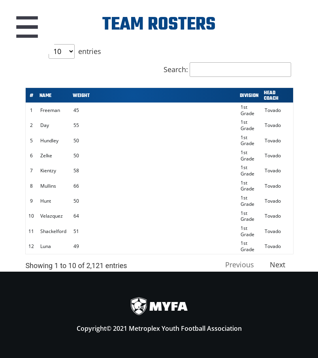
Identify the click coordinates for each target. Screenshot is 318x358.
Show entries (64, 51)
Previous (239, 264)
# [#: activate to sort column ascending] (31, 96)
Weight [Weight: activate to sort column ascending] (81, 96)
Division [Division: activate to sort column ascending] (249, 96)
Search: (227, 69)
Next (277, 264)
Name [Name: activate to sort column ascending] (45, 96)
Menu (27, 27)
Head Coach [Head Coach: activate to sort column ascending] (271, 96)
